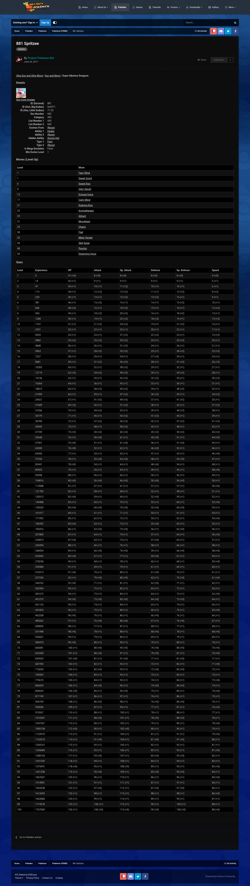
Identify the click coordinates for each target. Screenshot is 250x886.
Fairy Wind (84, 173)
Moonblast (84, 221)
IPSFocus (32, 874)
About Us (118, 8)
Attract (82, 216)
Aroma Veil (53, 138)
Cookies (59, 878)
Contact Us (47, 878)
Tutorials (173, 8)
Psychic (83, 248)
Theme (19, 878)
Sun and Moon (53, 75)
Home (101, 8)
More (231, 8)
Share (202, 59)
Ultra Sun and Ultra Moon (29, 75)
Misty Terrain (86, 237)
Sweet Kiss (84, 183)
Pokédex (138, 8)
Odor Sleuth (85, 189)
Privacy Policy (32, 878)
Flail (81, 232)
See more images (25, 99)
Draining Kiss (86, 205)
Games (155, 8)
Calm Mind (84, 200)
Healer (51, 131)
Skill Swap (84, 243)
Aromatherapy (86, 210)
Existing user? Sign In (25, 22)
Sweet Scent (85, 178)
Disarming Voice (87, 253)
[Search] (195, 22)
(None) (51, 127)
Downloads (211, 8)
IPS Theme (20, 874)
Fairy (50, 141)
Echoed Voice (86, 194)
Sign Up (45, 22)
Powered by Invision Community (220, 876)
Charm (82, 227)
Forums (191, 8)
